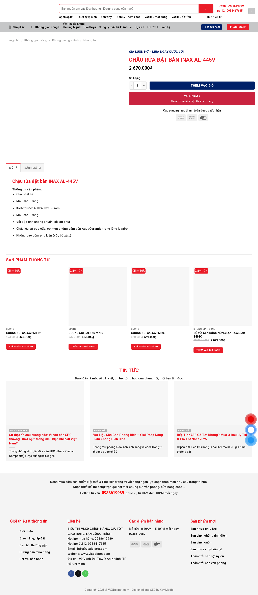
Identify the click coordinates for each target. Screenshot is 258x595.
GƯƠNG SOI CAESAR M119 (23, 333)
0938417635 (235, 10)
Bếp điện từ (214, 17)
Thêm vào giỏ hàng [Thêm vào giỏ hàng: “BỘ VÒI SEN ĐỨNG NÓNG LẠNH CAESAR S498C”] (208, 350)
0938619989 (236, 5)
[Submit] (206, 8)
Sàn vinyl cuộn (200, 542)
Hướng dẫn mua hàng (35, 552)
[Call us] (85, 573)
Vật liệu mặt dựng (156, 17)
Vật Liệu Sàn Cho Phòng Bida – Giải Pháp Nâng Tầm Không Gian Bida (128, 437)
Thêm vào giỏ (202, 85)
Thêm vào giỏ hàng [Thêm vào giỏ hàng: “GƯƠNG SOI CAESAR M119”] (21, 346)
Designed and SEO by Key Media (152, 589)
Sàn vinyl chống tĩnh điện (208, 535)
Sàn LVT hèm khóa (128, 17)
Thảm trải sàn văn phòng (208, 563)
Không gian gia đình (65, 40)
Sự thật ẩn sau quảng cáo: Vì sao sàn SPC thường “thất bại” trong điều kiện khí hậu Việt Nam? (43, 439)
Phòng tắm (90, 40)
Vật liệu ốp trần (181, 17)
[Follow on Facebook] (71, 573)
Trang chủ (13, 40)
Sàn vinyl (106, 17)
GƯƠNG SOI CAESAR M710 (86, 333)
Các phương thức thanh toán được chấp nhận (192, 110)
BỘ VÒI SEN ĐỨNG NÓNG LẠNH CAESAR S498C (219, 334)
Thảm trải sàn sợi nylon (207, 556)
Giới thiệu (26, 531)
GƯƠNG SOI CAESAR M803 (148, 333)
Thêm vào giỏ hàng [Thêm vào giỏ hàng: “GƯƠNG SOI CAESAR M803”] (146, 346)
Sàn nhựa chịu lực (203, 529)
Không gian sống (47, 27)
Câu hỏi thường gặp (33, 545)
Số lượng (134, 78)
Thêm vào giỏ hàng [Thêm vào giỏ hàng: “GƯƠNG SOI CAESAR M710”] (83, 346)
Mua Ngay (192, 96)
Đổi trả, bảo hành (31, 559)
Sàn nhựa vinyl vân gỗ (206, 549)
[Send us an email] (78, 573)
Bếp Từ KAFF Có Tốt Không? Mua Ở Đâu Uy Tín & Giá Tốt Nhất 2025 (212, 437)
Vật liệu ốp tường (74, 23)
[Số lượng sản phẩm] (137, 86)
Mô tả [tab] (13, 167)
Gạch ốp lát (66, 17)
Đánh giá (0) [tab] (32, 167)
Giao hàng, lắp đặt (32, 538)
